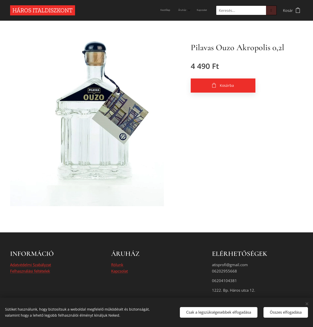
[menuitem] (189, 10)
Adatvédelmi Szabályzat (30, 264)
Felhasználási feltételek (30, 271)
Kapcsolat (119, 271)
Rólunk (117, 264)
